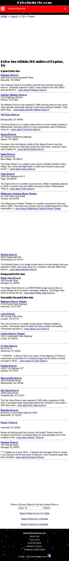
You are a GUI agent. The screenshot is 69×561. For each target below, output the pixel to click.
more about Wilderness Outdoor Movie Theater (38, 208)
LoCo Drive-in (8, 314)
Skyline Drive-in (9, 254)
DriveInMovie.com (34, 3)
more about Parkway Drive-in (32, 90)
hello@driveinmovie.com (34, 533)
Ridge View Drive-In (11, 278)
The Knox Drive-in (10, 114)
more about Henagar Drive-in (30, 457)
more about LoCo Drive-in (36, 329)
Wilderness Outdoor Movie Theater (19, 194)
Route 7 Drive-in (9, 422)
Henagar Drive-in (9, 442)
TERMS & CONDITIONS (34, 550)
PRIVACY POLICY (34, 546)
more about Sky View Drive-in (31, 405)
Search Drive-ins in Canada (34, 519)
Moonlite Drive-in (9, 410)
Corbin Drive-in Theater (13, 334)
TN (23, 16)
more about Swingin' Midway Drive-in (31, 110)
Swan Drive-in (8, 154)
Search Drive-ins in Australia (34, 524)
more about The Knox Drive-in (25, 129)
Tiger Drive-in (8, 174)
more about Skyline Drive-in (23, 269)
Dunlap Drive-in (9, 366)
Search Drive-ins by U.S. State (34, 513)
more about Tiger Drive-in (22, 189)
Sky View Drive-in (10, 390)
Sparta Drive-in (8, 134)
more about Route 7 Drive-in (30, 437)
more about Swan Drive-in (22, 169)
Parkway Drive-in (9, 75)
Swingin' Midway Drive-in (14, 95)
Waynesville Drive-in (11, 378)
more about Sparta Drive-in (31, 149)
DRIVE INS (34, 536)
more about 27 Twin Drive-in (33, 361)
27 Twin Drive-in (9, 346)
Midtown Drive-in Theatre (14, 301)
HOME (4, 16)
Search (14, 16)
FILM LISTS (34, 540)
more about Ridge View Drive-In (39, 293)
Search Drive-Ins (16, 8)
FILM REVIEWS (34, 543)
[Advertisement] (34, 38)
